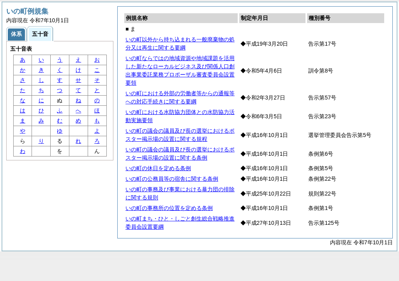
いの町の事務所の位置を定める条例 (169, 208)
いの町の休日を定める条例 (158, 168)
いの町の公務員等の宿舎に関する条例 (171, 179)
